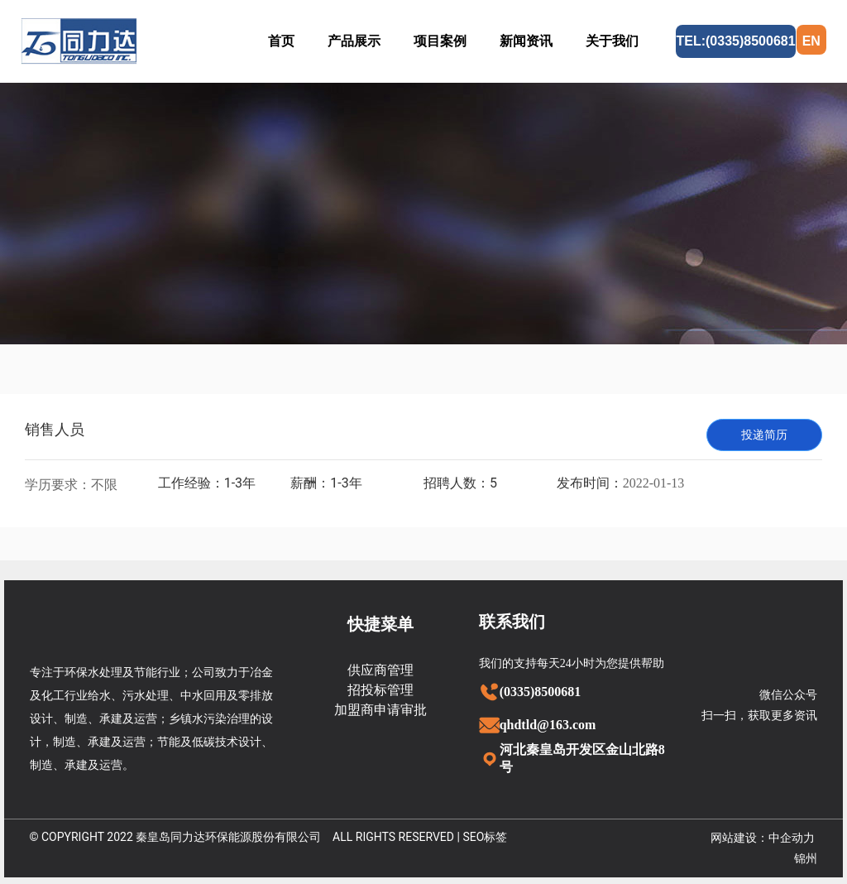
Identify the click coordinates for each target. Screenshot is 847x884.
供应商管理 (380, 670)
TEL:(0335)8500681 (735, 41)
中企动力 (791, 838)
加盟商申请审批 (380, 710)
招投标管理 (380, 690)
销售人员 (54, 429)
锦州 (805, 859)
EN (811, 41)
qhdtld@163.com (548, 725)
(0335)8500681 (540, 692)
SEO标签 (484, 836)
